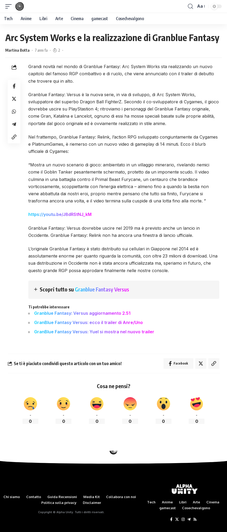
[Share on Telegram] (14, 124)
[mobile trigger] (9, 6)
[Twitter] (177, 519)
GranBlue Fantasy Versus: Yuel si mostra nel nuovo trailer (94, 331)
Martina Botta (17, 50)
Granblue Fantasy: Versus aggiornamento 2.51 (82, 313)
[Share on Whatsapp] (14, 111)
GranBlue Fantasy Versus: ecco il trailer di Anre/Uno (88, 322)
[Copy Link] (14, 137)
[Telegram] (189, 519)
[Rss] (195, 519)
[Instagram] (183, 519)
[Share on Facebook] (14, 86)
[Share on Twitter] (14, 98)
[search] (190, 6)
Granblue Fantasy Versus (102, 289)
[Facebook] (171, 519)
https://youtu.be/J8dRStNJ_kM (60, 214)
